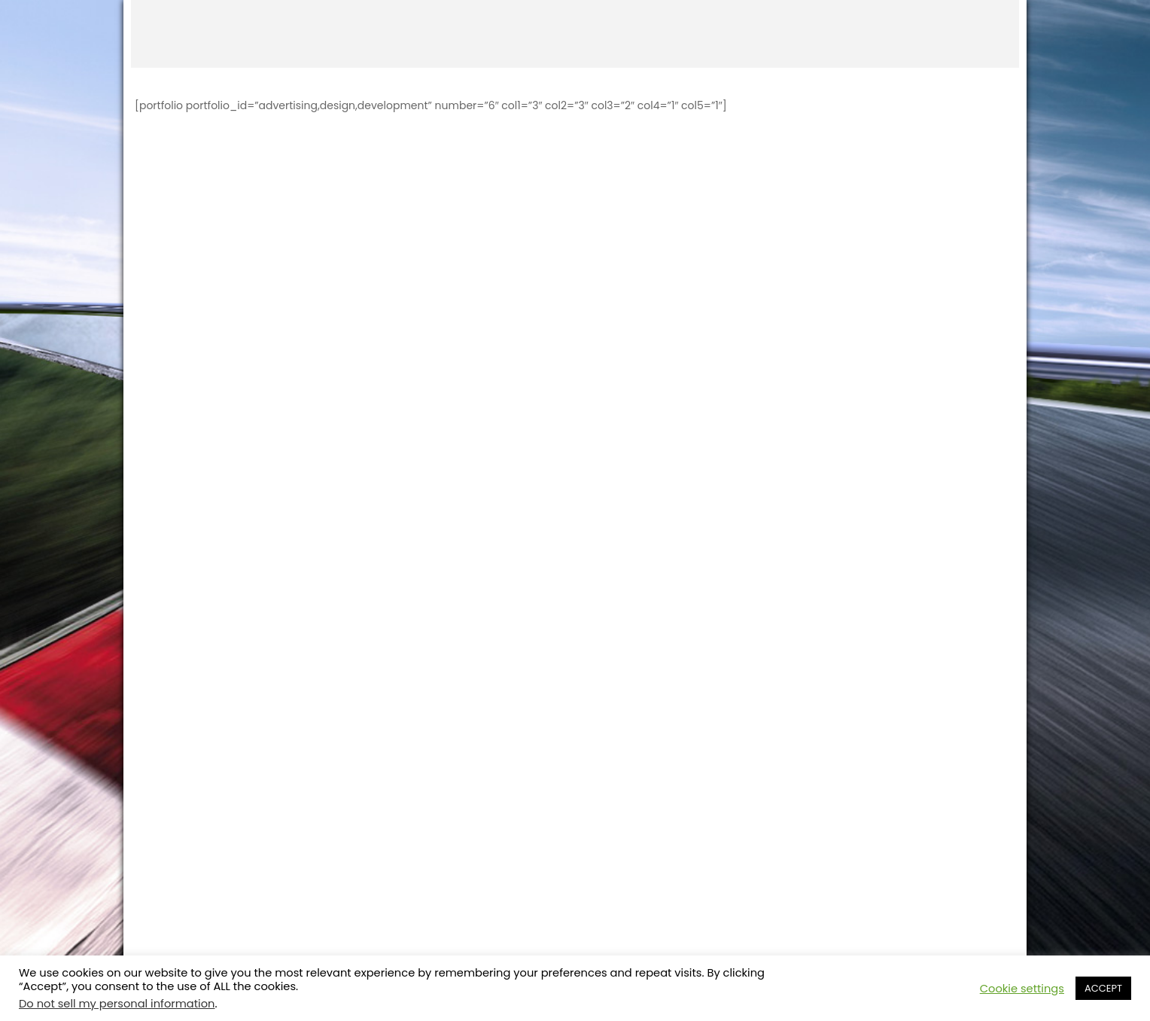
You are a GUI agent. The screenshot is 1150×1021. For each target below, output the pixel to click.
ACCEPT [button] (1103, 988)
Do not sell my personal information (116, 1003)
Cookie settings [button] (1022, 988)
